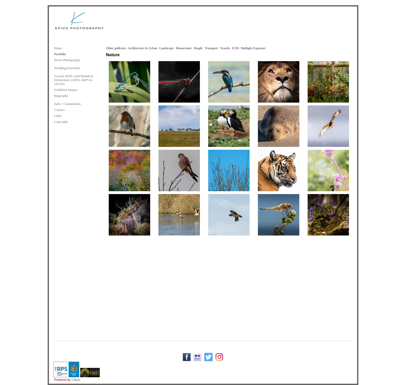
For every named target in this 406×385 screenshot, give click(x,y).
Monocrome (184, 48)
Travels (225, 48)
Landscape (166, 48)
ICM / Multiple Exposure (248, 48)
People (198, 48)
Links (58, 116)
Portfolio (60, 54)
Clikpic (76, 380)
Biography (61, 96)
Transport (211, 48)
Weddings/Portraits (67, 68)
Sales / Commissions (67, 104)
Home (58, 48)
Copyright (61, 122)
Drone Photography (67, 60)
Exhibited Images (65, 90)
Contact (59, 110)
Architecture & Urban (142, 48)
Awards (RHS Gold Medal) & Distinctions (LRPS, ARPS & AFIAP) (73, 80)
